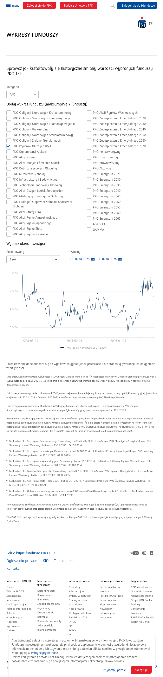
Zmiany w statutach (81, 596)
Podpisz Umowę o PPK (80, 6)
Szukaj (112, 5)
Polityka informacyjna (18, 609)
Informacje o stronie (111, 581)
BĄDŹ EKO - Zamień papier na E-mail (142, 620)
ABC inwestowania (141, 587)
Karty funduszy (46, 591)
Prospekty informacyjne (76, 589)
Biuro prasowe (108, 600)
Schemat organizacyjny (14, 615)
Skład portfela (49, 626)
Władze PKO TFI (15, 591)
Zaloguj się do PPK (41, 6)
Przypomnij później (114, 670)
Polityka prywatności (111, 596)
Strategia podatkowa (80, 613)
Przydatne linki (139, 581)
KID (45, 561)
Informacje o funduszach (44, 583)
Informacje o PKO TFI (18, 581)
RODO (72, 630)
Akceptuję (141, 670)
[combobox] (22, 94)
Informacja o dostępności (107, 615)
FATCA (72, 622)
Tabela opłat (64, 561)
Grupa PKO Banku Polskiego (141, 603)
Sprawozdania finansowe (45, 597)
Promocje (136, 613)
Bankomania (142, 609)
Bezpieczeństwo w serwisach (110, 589)
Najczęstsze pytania (142, 596)
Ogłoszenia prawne (21, 561)
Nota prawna (76, 609)
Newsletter (106, 609)
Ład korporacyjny (16, 604)
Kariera (10, 630)
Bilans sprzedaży (47, 630)
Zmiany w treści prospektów (80, 603)
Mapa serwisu (108, 604)
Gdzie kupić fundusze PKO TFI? (30, 553)
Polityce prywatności (45, 653)
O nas (9, 587)
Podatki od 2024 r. (81, 617)
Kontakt (12, 568)
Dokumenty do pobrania (45, 615)
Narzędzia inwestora (142, 591)
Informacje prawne (79, 581)
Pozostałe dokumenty (49, 621)
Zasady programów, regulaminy (48, 606)
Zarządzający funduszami (13, 598)
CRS (71, 626)
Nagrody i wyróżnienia (13, 624)
